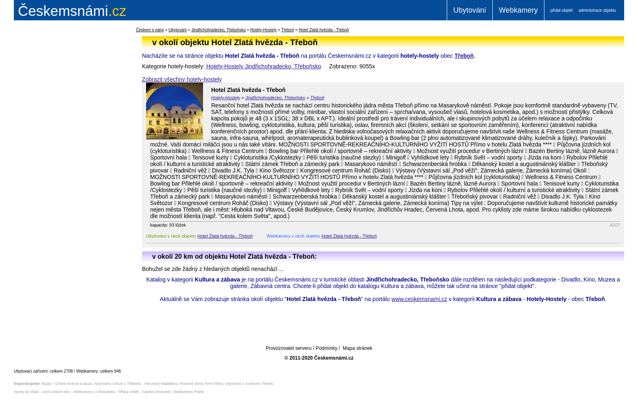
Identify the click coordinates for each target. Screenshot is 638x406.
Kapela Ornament (156, 392)
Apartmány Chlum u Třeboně (117, 384)
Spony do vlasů (26, 392)
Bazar (47, 384)
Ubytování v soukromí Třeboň (249, 384)
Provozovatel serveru (289, 348)
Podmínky (326, 348)
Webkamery (518, 10)
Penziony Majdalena (161, 384)
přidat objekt (561, 10)
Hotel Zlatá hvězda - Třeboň (324, 30)
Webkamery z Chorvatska (94, 392)
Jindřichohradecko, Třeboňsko (218, 30)
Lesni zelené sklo (56, 392)
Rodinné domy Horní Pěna (201, 384)
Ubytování (469, 10)
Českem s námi (150, 30)
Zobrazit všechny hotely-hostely (182, 79)
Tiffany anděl (128, 392)
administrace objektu (597, 10)
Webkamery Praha (189, 392)
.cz (72, 11)
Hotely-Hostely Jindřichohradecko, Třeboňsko (263, 66)
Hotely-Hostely (263, 30)
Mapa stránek (357, 348)
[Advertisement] (65, 156)
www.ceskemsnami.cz (419, 299)
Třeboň (287, 30)
